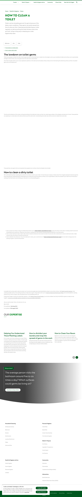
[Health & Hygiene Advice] (39, 2)
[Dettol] (5, 2)
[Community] (50, 2)
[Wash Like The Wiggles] (69, 2)
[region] (26, 490)
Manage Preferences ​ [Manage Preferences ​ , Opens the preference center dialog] (41, 491)
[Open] (76, 2)
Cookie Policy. (26, 492)
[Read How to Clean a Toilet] (12, 387)
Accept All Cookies (41, 488)
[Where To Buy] (58, 2)
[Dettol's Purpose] (25, 2)
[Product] (16, 2)
